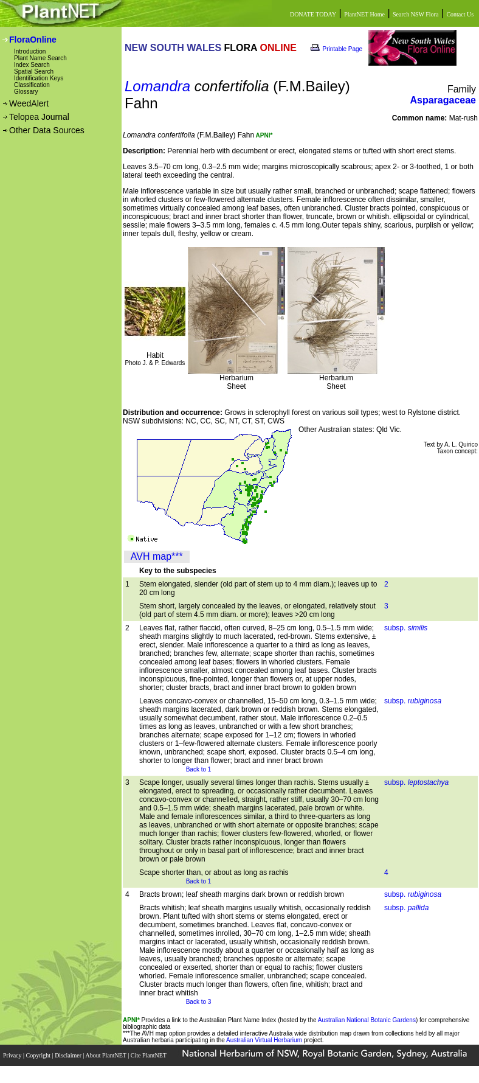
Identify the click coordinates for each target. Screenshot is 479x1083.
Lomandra (157, 86)
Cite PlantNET (149, 1055)
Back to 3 (199, 1001)
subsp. (405, 628)
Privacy (13, 1055)
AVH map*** (157, 556)
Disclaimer (69, 1055)
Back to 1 (199, 769)
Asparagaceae (443, 100)
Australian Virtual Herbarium (264, 1040)
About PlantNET (106, 1055)
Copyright (39, 1055)
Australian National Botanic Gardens (367, 1020)
